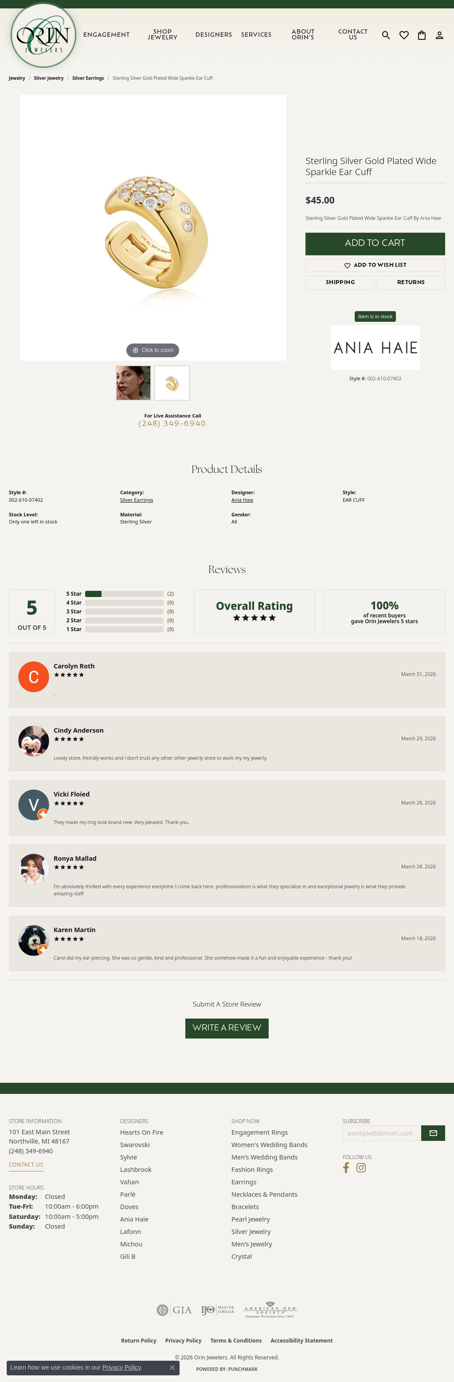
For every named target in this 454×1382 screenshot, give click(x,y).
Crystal (241, 1256)
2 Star (74, 620)
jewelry (17, 78)
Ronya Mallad (75, 858)
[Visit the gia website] (174, 1310)
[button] (386, 35)
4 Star (74, 602)
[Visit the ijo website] (217, 1310)
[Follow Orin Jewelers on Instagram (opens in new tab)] (361, 1168)
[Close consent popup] (172, 1367)
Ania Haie (242, 499)
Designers (214, 35)
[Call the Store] (31, 1151)
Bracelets (245, 1206)
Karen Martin (75, 929)
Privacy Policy (183, 1340)
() (170, 593)
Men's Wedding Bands (264, 1157)
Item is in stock (375, 316)
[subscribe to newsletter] (433, 1133)
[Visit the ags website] (270, 1310)
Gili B (128, 1256)
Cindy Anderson (79, 730)
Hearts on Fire (141, 1132)
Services (256, 35)
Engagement (106, 35)
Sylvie (128, 1157)
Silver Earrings (88, 78)
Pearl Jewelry (250, 1219)
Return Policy (139, 1340)
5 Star (74, 593)
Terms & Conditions (236, 1340)
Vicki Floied (72, 794)
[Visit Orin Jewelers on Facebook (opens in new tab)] (346, 1168)
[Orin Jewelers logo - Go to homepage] (43, 35)
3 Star (74, 611)
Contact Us (353, 35)
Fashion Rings (252, 1169)
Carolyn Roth (74, 666)
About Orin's (303, 35)
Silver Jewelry (49, 78)
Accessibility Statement (301, 1340)
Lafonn (130, 1231)
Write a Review (227, 1028)
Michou (131, 1244)
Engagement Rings (259, 1132)
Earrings (243, 1182)
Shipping (340, 282)
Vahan (129, 1182)
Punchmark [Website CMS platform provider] (243, 1369)
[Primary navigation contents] (227, 35)
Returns (411, 282)
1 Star (74, 629)
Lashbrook (136, 1169)
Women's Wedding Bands (269, 1144)
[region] (153, 228)
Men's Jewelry (251, 1244)
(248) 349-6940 (173, 424)
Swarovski (135, 1144)
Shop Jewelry (163, 35)
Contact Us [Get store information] (26, 1164)
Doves (129, 1206)
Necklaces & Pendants (264, 1194)
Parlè (128, 1194)
